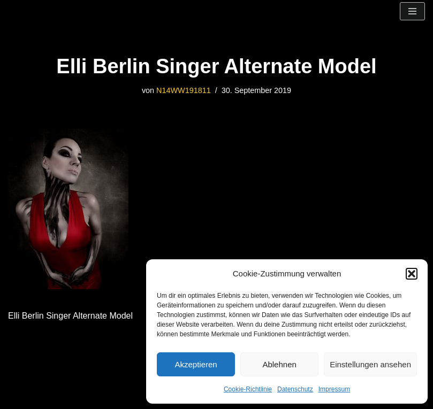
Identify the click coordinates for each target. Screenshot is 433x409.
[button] (411, 273)
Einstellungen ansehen (370, 364)
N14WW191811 (183, 90)
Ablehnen (279, 364)
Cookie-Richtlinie (248, 389)
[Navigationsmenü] (412, 11)
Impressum (334, 389)
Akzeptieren (195, 364)
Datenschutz (295, 389)
